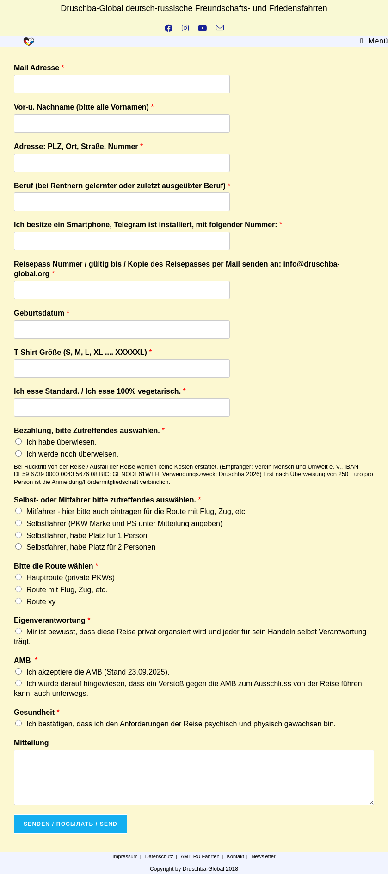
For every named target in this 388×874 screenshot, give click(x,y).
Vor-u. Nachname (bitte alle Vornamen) (84, 107)
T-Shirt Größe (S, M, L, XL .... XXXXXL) (83, 352)
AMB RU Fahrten (200, 856)
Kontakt (235, 856)
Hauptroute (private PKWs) (70, 578)
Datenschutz (159, 856)
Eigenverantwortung (52, 620)
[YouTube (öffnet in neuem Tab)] (202, 29)
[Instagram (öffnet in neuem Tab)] (185, 29)
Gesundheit (37, 712)
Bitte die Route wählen (56, 566)
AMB (26, 660)
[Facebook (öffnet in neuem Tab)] (168, 29)
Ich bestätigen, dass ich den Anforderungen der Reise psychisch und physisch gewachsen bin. (181, 724)
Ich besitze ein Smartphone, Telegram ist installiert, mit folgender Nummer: (148, 225)
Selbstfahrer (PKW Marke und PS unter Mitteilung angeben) (124, 523)
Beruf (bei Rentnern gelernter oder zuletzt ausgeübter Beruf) (122, 186)
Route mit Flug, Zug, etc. (66, 590)
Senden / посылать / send (70, 824)
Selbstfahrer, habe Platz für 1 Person (86, 535)
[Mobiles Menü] (374, 41)
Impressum (124, 856)
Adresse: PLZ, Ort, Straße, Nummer (78, 146)
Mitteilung (31, 743)
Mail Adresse (39, 68)
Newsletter (264, 856)
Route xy (40, 602)
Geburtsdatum (41, 313)
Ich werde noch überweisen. (72, 454)
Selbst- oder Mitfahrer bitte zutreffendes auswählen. (107, 500)
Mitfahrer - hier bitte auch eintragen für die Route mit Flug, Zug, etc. (136, 511)
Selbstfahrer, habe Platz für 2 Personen (90, 547)
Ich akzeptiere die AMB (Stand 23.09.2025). (98, 672)
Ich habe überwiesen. (61, 442)
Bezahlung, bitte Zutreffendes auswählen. (89, 430)
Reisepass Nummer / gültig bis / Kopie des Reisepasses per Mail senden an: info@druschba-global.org (177, 269)
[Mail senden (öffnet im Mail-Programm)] (219, 29)
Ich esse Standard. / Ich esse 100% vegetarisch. (100, 391)
